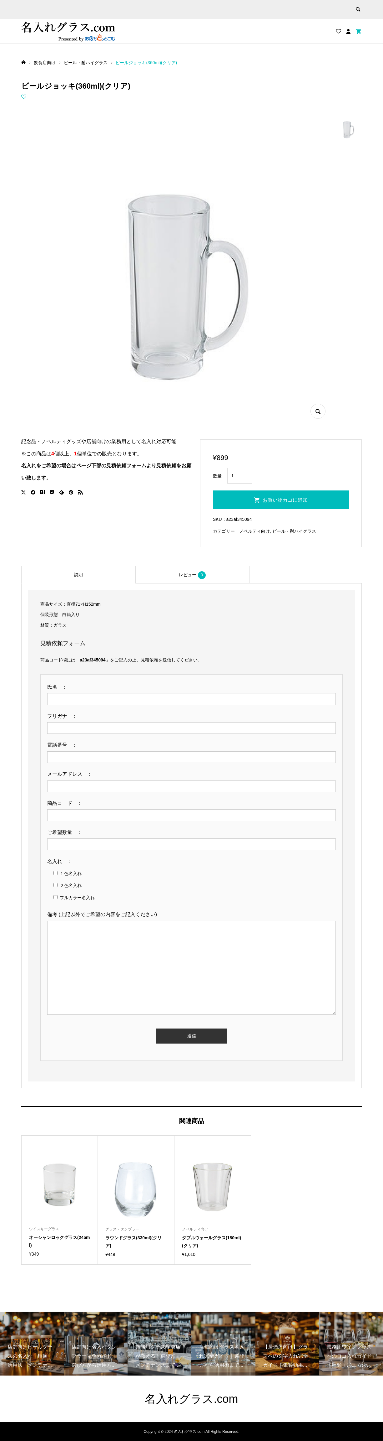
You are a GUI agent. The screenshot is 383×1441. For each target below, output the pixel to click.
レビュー (192, 575)
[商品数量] (239, 476)
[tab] (78, 574)
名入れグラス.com (191, 1398)
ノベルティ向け (254, 531)
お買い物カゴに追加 (285, 500)
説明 (78, 574)
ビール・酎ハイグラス (294, 531)
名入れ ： (62, 861)
